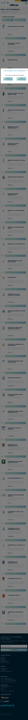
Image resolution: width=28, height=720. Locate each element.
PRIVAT (21, 79)
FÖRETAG (8, 79)
